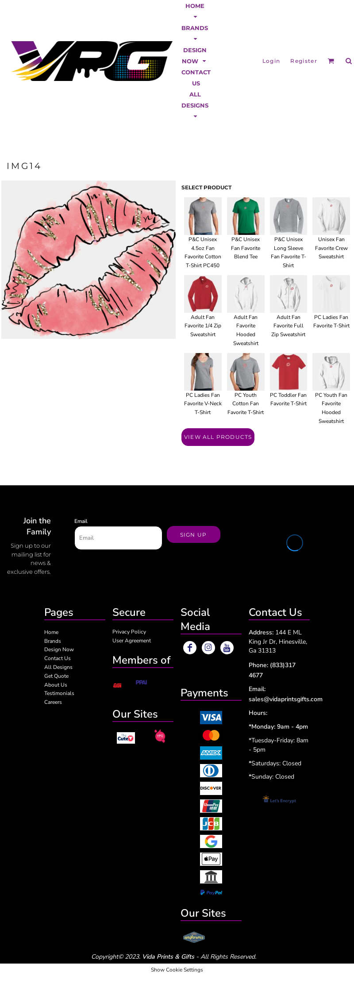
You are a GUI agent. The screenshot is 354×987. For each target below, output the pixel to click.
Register (303, 61)
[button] (194, 11)
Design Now (59, 649)
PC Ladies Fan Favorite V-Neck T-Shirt (203, 404)
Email (81, 521)
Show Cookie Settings (177, 969)
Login (271, 61)
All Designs (58, 667)
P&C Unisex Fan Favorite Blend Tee (245, 248)
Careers (53, 702)
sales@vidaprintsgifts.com (286, 699)
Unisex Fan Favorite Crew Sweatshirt (331, 248)
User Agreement (131, 640)
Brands (52, 641)
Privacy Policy (129, 631)
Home (51, 632)
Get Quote (56, 676)
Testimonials (59, 693)
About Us (55, 684)
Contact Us (57, 658)
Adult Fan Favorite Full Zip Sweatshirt (288, 326)
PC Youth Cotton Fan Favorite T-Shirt (245, 404)
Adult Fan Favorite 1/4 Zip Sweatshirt (203, 326)
